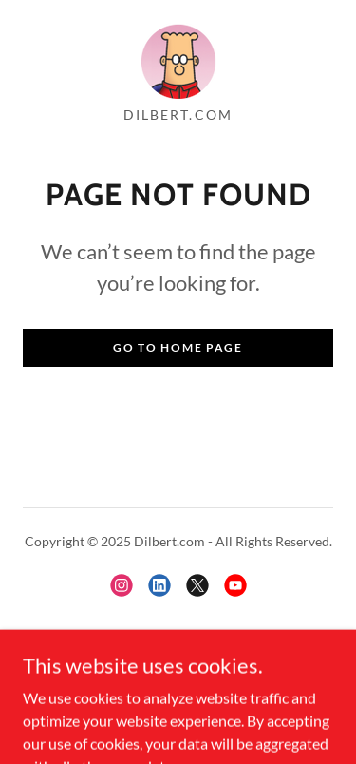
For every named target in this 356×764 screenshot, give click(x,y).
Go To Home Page (178, 347)
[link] (178, 61)
